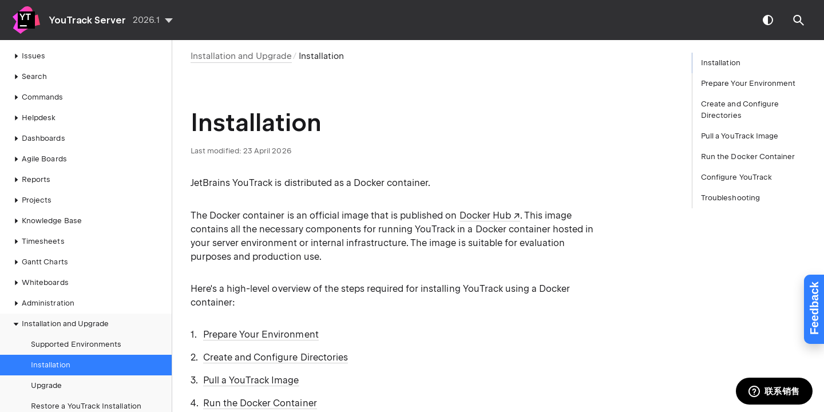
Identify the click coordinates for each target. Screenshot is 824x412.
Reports (30, 179)
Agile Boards (38, 159)
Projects (31, 200)
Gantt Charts (39, 262)
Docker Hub (485, 215)
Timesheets (37, 241)
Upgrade (46, 385)
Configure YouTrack (736, 177)
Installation (50, 364)
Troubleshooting (730, 197)
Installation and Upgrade (59, 324)
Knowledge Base (46, 221)
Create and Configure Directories (275, 357)
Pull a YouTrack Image (251, 380)
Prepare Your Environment (261, 334)
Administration (42, 303)
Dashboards (37, 138)
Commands (36, 97)
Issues (27, 56)
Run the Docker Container (260, 403)
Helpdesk (33, 118)
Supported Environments (76, 344)
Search (28, 76)
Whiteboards (39, 282)
